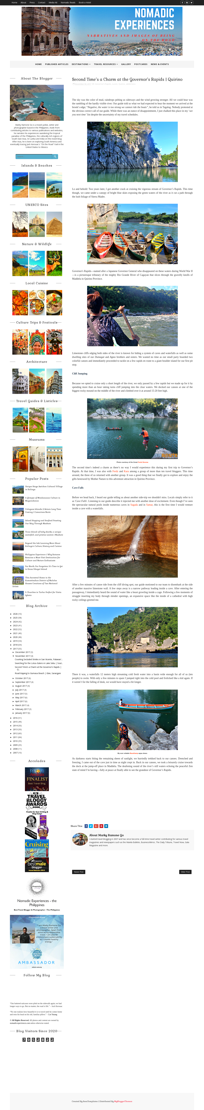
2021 (15, 633)
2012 (15, 733)
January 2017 (21, 713)
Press (32, 2)
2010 (15, 741)
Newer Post (78, 872)
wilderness (131, 84)
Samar (149, 504)
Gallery (126, 64)
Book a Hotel (85, 2)
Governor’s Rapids (103, 84)
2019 (15, 641)
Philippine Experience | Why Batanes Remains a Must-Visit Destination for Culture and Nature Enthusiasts (42, 557)
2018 (15, 644)
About (23, 2)
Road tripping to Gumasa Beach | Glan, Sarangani (38, 673)
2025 (15, 617)
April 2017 (19, 701)
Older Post (185, 872)
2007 (15, 752)
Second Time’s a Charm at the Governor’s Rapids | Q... (38, 668)
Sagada (134, 504)
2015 (15, 721)
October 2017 (21, 678)
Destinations (80, 64)
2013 (15, 729)
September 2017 (22, 682)
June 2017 (19, 693)
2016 (15, 718)
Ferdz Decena (143, 462)
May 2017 (19, 697)
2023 (15, 625)
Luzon (114, 84)
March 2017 (20, 705)
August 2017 (21, 686)
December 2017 (22, 652)
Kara (126, 471)
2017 (15, 648)
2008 (15, 748)
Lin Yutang (52, 1014)
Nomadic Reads (68, 2)
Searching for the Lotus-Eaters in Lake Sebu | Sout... (39, 663)
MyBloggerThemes (123, 1101)
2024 (15, 621)
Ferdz (115, 471)
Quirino (122, 84)
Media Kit (53, 2)
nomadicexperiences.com (20, 1023)
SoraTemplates (90, 1101)
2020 (15, 637)
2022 (15, 629)
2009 (15, 745)
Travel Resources (105, 64)
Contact (41, 2)
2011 (15, 737)
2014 (15, 725)
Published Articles (56, 64)
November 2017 (22, 656)
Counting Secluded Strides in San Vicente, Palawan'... (39, 659)
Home (14, 2)
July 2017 (19, 689)
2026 (15, 613)
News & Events (160, 64)
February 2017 (21, 709)
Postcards (140, 64)
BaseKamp (134, 753)
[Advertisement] (132, 803)
